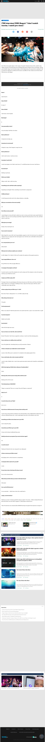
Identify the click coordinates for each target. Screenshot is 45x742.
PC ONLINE (12, 518)
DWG (36, 518)
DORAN (34, 518)
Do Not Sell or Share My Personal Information (27, 732)
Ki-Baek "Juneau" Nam (12, 522)
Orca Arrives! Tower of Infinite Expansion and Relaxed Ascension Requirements (15, 619)
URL (31, 31)
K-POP (40, 518)
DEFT (31, 518)
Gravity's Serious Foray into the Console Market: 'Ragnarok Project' (13, 609)
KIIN (42, 518)
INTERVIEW (3, 518)
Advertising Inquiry (35, 729)
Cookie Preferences (26, 84)
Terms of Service (20, 729)
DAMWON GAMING (28, 518)
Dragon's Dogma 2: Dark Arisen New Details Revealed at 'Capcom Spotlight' (15, 613)
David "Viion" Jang (33, 522)
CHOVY (21, 518)
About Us (7, 729)
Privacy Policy (28, 729)
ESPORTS (6, 518)
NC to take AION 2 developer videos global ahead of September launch (14, 614)
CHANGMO (18, 518)
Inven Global (6, 1)
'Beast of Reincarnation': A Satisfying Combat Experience (11, 616)
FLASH (38, 518)
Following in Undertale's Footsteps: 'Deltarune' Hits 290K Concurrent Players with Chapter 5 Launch (19, 618)
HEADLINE (9, 518)
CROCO (24, 518)
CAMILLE (15, 518)
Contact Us (13, 729)
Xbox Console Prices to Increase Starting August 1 (10, 611)
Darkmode (36, 1)
